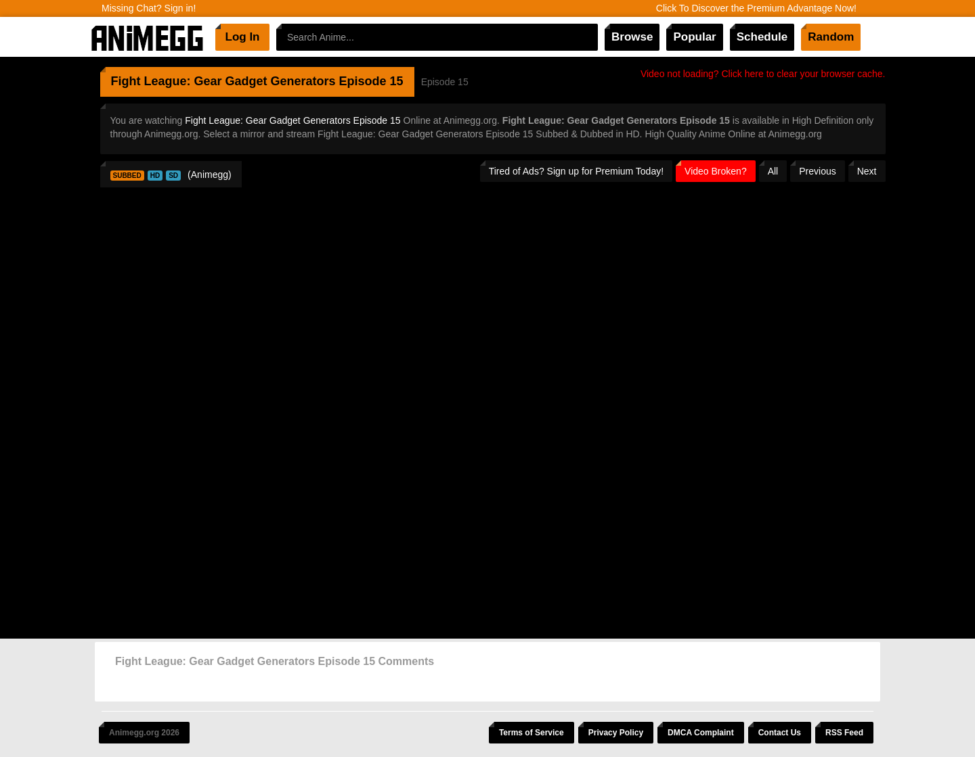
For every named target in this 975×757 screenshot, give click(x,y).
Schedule (762, 36)
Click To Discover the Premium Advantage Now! (756, 8)
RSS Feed (844, 732)
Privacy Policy (615, 732)
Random (831, 36)
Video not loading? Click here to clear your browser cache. (763, 73)
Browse (632, 36)
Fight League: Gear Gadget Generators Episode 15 (292, 120)
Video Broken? (716, 171)
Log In (242, 36)
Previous (817, 171)
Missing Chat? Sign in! (149, 8)
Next (867, 171)
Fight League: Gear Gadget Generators (223, 81)
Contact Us (779, 732)
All (773, 171)
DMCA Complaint (701, 732)
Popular (694, 36)
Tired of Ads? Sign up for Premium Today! (576, 171)
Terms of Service (531, 732)
